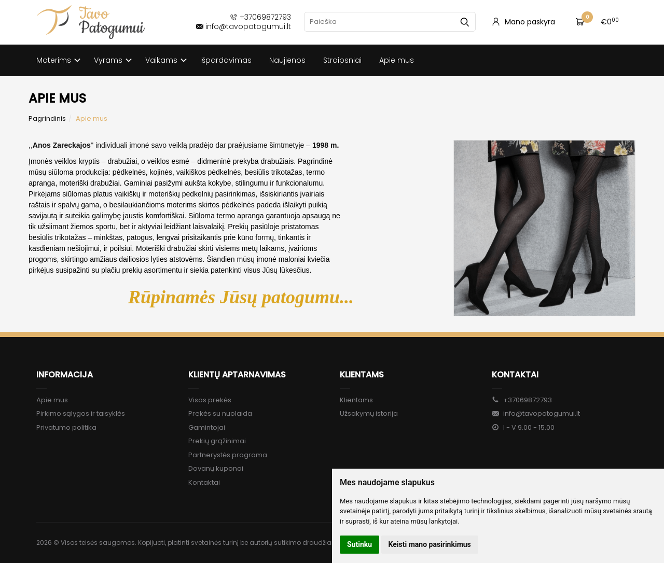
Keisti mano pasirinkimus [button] (430, 544)
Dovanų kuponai (215, 468)
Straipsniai (342, 60)
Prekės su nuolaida (220, 413)
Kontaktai (204, 482)
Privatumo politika (66, 427)
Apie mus (396, 60)
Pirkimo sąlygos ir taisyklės (80, 413)
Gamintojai (206, 427)
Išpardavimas (226, 60)
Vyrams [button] (108, 60)
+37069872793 (522, 400)
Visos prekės (209, 400)
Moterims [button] (53, 60)
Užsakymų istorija (369, 413)
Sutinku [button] (359, 544)
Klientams (362, 375)
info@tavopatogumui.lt (536, 413)
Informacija (64, 375)
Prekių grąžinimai (217, 441)
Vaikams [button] (161, 60)
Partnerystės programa (227, 455)
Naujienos (287, 60)
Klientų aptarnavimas (237, 375)
